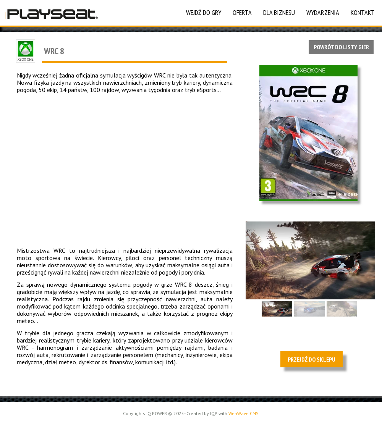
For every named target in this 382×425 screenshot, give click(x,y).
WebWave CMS (243, 413)
